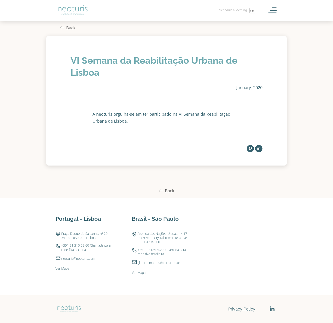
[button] (250, 148)
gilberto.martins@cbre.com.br (159, 262)
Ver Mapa (62, 268)
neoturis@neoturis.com (78, 258)
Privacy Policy (241, 309)
